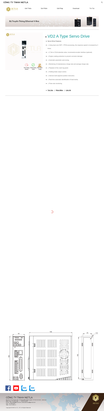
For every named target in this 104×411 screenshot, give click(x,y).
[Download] (76, 8)
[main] (72, 60)
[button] (102, 2)
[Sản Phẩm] (44, 8)
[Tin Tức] (92, 8)
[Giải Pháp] (60, 8)
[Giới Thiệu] (28, 8)
